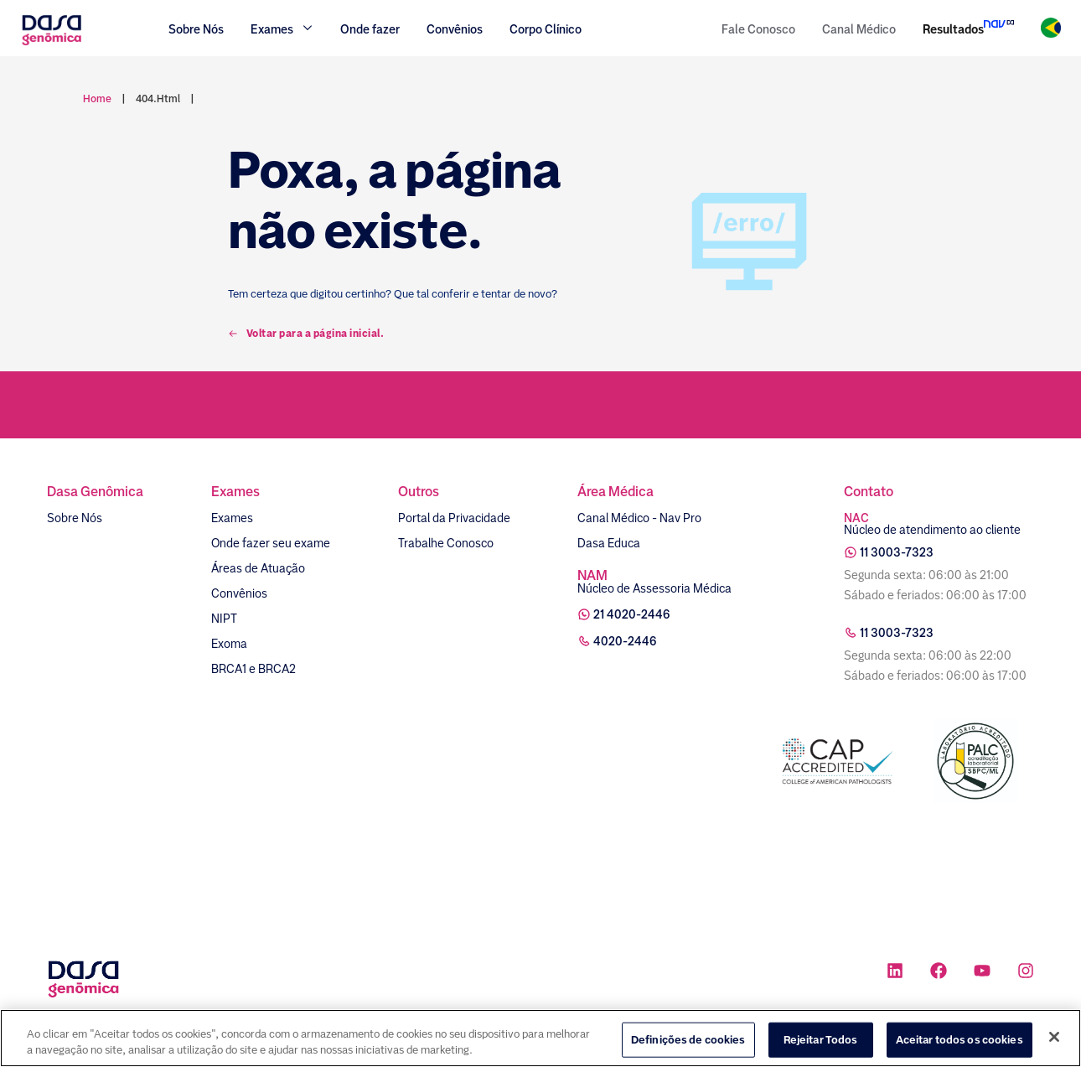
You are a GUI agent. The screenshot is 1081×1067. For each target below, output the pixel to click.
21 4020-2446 (631, 614)
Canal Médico (859, 29)
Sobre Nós (196, 29)
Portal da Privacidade (454, 518)
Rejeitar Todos (821, 1048)
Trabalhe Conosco (446, 543)
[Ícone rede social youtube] (982, 972)
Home (97, 99)
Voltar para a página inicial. (306, 333)
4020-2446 (625, 641)
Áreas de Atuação (258, 568)
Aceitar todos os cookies (959, 1048)
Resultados (953, 29)
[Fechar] (1054, 1045)
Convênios (455, 29)
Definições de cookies (688, 1048)
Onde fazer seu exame (270, 543)
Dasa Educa (608, 543)
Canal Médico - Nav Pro (639, 518)
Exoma (229, 643)
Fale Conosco (758, 29)
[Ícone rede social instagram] (1025, 972)
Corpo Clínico (545, 29)
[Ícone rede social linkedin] (895, 972)
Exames (232, 518)
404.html (158, 99)
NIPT (224, 618)
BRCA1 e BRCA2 (253, 669)
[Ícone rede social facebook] (938, 972)
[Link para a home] (51, 43)
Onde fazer (370, 29)
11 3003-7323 (897, 552)
